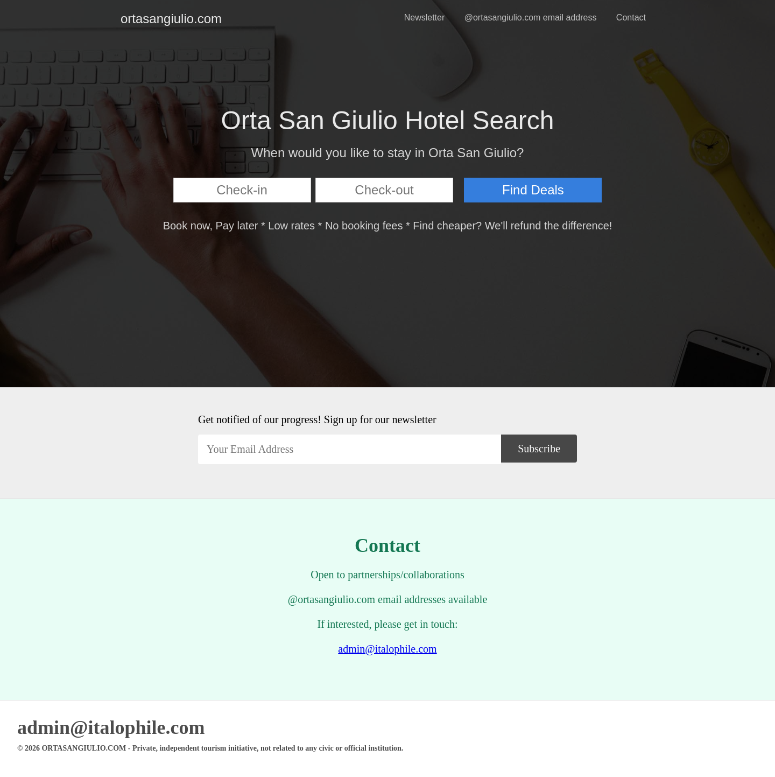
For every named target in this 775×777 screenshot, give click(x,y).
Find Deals (533, 190)
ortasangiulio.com (129, 18)
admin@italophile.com (387, 649)
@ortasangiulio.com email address (530, 17)
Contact (631, 17)
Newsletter (424, 17)
